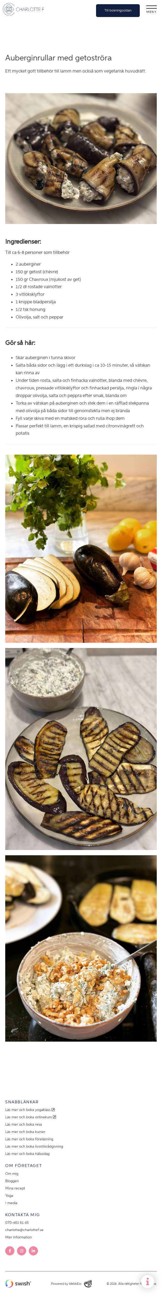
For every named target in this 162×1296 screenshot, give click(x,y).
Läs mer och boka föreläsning (29, 1139)
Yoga (9, 1195)
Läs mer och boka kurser (25, 1132)
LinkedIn (33, 1250)
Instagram (21, 1250)
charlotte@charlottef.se (24, 1230)
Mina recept (15, 1188)
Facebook (9, 1250)
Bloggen (12, 1181)
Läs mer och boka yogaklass (30, 1110)
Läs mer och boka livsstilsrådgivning (34, 1146)
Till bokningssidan (117, 10)
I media (11, 1203)
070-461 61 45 (17, 1222)
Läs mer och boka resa (23, 1124)
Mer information (18, 1237)
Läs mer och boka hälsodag (27, 1154)
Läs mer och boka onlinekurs (31, 1117)
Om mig (11, 1173)
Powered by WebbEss (71, 1284)
